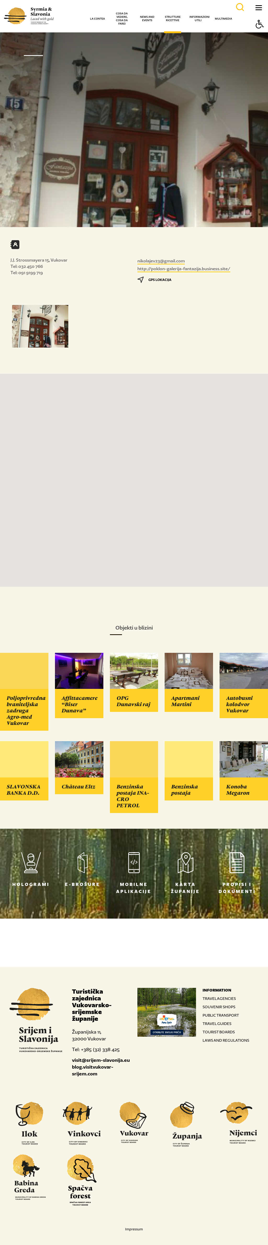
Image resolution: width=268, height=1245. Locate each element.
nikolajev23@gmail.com (161, 261)
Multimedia (223, 18)
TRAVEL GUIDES (217, 1023)
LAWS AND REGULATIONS (226, 1040)
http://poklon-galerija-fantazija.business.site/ (183, 269)
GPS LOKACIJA (154, 279)
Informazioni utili (199, 18)
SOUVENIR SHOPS (219, 1006)
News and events (147, 18)
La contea (97, 18)
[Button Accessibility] (260, 33)
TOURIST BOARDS (219, 1031)
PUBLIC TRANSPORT (221, 1015)
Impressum (134, 1229)
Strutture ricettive (173, 18)
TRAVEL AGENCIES (219, 998)
